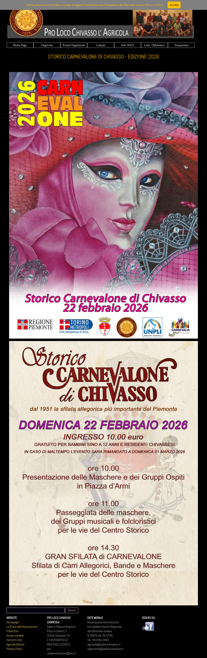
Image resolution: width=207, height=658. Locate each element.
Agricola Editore (15, 644)
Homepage (12, 622)
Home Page (20, 45)
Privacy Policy (14, 649)
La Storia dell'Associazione (21, 627)
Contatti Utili (14, 640)
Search (72, 610)
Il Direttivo (12, 631)
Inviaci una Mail (15, 635)
